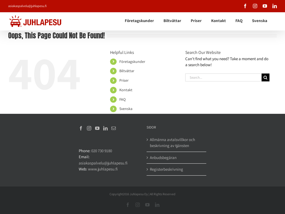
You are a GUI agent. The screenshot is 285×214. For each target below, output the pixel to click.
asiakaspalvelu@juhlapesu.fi (27, 6)
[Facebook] (81, 128)
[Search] (265, 77)
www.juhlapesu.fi (103, 169)
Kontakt (125, 89)
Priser (124, 80)
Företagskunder (132, 61)
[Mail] (113, 128)
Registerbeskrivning (166, 169)
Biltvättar (126, 70)
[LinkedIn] (105, 128)
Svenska (125, 108)
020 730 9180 (101, 150)
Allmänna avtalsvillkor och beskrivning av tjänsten (172, 142)
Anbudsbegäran (163, 157)
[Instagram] (89, 128)
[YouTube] (97, 128)
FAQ (122, 99)
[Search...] (223, 77)
